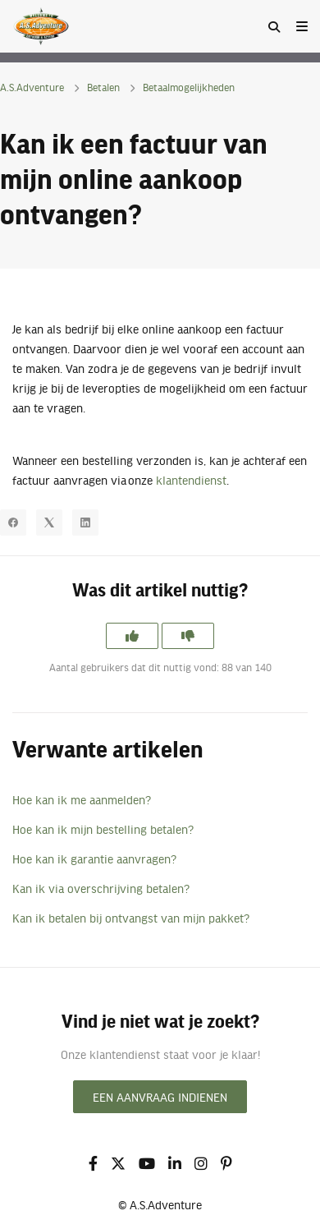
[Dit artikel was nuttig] (132, 636)
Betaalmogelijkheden (189, 87)
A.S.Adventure (32, 87)
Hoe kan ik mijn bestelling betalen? (103, 828)
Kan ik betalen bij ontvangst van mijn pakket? (130, 917)
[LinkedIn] (85, 522)
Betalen (103, 87)
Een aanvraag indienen (160, 1096)
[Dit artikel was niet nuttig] (188, 636)
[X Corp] (49, 522)
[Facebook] (13, 522)
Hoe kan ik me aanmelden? (81, 799)
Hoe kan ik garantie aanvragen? (94, 858)
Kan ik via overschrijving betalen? (101, 888)
